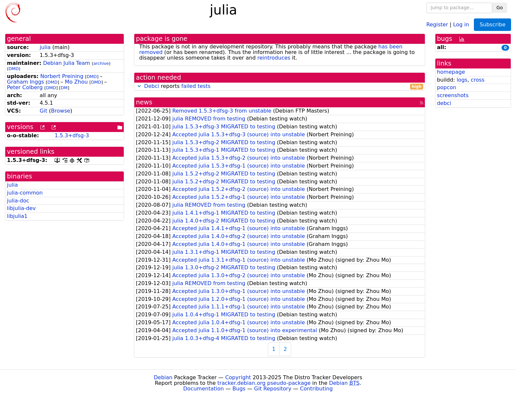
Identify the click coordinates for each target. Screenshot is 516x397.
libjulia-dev (21, 208)
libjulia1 (17, 216)
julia (45, 47)
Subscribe (492, 24)
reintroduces (273, 58)
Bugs (238, 388)
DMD (14, 68)
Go (500, 7)
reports (279, 86)
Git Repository (272, 388)
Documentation (203, 388)
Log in (461, 24)
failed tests (195, 86)
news (144, 102)
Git (43, 111)
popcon (446, 87)
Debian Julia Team (66, 63)
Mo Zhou (76, 82)
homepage (451, 72)
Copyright (238, 377)
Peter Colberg (25, 87)
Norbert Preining (61, 76)
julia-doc (18, 201)
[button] (139, 86)
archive (101, 63)
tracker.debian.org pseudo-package (264, 383)
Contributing (316, 388)
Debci (151, 86)
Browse (60, 111)
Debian (163, 377)
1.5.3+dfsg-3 (72, 135)
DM (64, 87)
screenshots (453, 95)
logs (462, 80)
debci (444, 103)
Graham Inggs (25, 82)
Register (437, 24)
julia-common (25, 193)
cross (477, 80)
